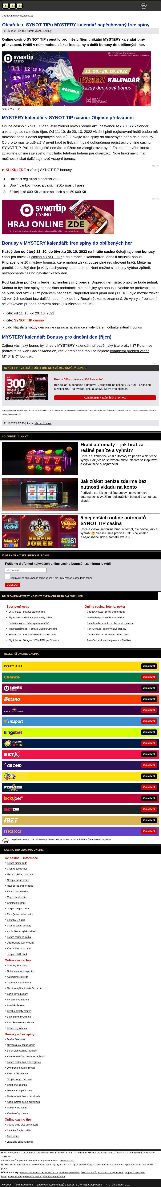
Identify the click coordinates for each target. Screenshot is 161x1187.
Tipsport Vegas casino (18, 908)
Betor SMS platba (16, 920)
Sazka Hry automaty (17, 994)
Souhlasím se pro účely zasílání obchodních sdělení (51, 578)
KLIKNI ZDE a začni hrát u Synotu (105, 397)
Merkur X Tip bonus (17, 1107)
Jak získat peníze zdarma (20, 1142)
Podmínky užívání (24, 1184)
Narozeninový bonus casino (21, 1045)
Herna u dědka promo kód (20, 874)
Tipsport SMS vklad (17, 954)
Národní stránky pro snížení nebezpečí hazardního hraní (36, 1176)
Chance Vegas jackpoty (19, 925)
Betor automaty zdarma (19, 1016)
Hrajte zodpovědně (9, 410)
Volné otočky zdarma (17, 1113)
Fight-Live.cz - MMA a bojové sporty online (30, 617)
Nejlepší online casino (18, 880)
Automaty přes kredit (17, 977)
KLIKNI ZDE (16, 170)
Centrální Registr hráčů (18, 1130)
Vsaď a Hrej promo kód (18, 948)
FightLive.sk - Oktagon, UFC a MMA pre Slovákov (34, 640)
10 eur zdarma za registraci (21, 1067)
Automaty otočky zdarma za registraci (26, 1056)
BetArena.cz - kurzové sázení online (27, 611)
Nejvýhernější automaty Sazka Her (24, 988)
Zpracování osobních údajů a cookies (55, 1184)
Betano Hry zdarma (17, 1028)
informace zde (67, 1160)
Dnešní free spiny (16, 1039)
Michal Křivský (42, 30)
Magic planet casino (17, 897)
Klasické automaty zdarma (20, 1022)
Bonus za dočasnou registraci (22, 1050)
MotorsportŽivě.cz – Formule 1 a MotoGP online (33, 629)
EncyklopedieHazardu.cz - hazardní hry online (110, 623)
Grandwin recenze (16, 903)
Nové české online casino (20, 886)
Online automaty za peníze (20, 971)
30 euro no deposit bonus (20, 1090)
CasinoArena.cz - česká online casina (106, 611)
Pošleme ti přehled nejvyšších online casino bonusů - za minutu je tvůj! (58, 563)
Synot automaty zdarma (19, 1011)
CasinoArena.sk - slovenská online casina (108, 634)
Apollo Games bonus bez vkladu (23, 1102)
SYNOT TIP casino (29, 320)
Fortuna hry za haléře (18, 999)
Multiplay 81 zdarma (17, 965)
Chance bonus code (17, 868)
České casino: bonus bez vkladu (23, 1096)
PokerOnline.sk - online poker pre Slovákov (109, 640)
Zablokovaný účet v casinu (20, 942)
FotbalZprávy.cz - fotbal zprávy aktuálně (29, 623)
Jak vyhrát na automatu (19, 982)
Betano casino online (17, 891)
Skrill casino (13, 1136)
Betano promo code (17, 863)
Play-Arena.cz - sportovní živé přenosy (106, 629)
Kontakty (6, 1184)
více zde (17, 414)
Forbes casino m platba (19, 937)
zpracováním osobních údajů (39, 578)
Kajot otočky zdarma (17, 1073)
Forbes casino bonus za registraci (24, 1062)
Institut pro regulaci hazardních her (61, 1172)
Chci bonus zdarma (17, 1085)
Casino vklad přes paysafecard (22, 1124)
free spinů (149, 299)
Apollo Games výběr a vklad (21, 931)
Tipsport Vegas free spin (19, 1079)
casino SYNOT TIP (46, 257)
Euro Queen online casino (20, 914)
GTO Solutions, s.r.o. (119, 1184)
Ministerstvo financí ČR (31, 1172)
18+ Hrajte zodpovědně (90, 1184)
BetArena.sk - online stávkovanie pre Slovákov (32, 634)
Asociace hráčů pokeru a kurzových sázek (102, 1172)
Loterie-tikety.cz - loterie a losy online (105, 617)
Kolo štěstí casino (16, 1005)
